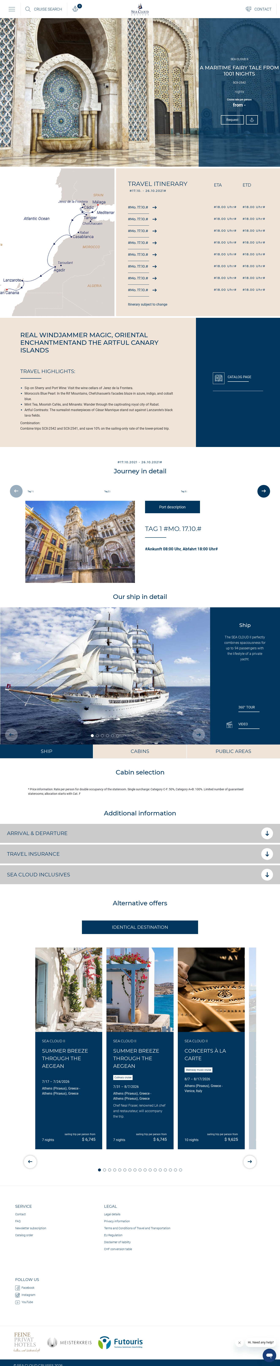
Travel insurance (140, 854)
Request (232, 120)
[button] (99, 1169)
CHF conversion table (118, 1249)
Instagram (25, 1295)
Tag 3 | (184, 491)
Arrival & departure (140, 833)
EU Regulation (113, 1235)
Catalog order (24, 1235)
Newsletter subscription (30, 1228)
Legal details (112, 1214)
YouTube (24, 1302)
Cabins (140, 751)
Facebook (24, 1288)
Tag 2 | (107, 491)
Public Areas (233, 751)
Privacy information (117, 1221)
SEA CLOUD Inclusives (140, 875)
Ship (46, 751)
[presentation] (16, 491)
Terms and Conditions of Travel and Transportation (137, 1228)
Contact (20, 1214)
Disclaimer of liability (117, 1242)
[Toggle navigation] (11, 9)
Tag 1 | (31, 491)
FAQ (17, 1221)
